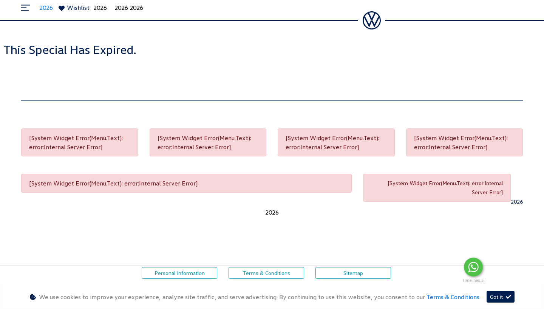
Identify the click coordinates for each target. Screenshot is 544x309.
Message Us (512, 267)
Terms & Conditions (266, 273)
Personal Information (180, 273)
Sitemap (353, 273)
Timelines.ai (473, 280)
